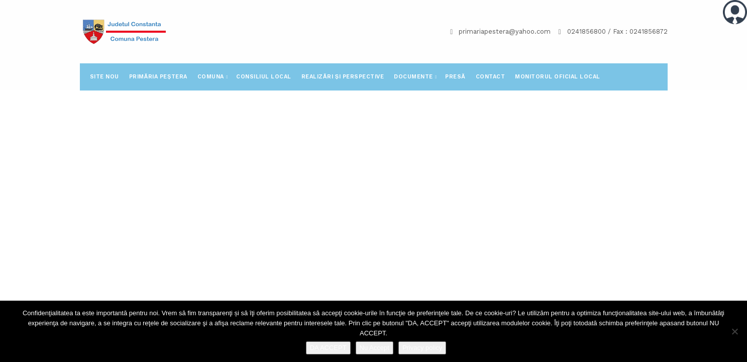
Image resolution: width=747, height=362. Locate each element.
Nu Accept (374, 347)
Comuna (211, 76)
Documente (414, 76)
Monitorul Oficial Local (557, 76)
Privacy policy (422, 347)
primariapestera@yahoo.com (505, 31)
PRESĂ (455, 76)
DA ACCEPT (328, 347)
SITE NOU (104, 76)
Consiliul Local (263, 76)
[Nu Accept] (734, 331)
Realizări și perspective (342, 76)
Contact (490, 76)
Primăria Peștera (158, 76)
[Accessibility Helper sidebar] (735, 12)
